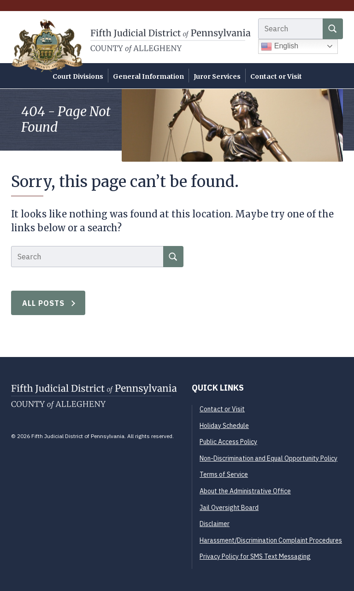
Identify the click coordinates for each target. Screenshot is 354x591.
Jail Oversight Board (229, 507)
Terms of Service (224, 474)
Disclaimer (215, 524)
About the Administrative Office (245, 491)
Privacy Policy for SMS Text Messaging (255, 556)
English (279, 46)
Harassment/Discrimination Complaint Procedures (271, 540)
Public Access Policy (228, 442)
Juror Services (217, 76)
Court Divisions (78, 76)
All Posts (43, 303)
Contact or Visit (276, 76)
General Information (148, 76)
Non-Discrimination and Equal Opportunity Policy (268, 458)
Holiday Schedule (224, 425)
